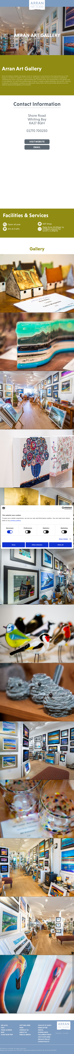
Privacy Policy (44, 1039)
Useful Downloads (43, 1031)
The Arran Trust (44, 1034)
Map (2, 1032)
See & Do (4, 1025)
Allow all (60, 545)
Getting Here (24, 1025)
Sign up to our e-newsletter (45, 1026)
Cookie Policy (43, 1041)
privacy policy (15, 520)
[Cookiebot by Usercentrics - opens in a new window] (63, 508)
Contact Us (24, 1030)
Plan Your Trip (7, 1034)
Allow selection (37, 545)
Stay (3, 1027)
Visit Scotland (44, 1037)
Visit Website (37, 141)
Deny (13, 545)
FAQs (21, 1027)
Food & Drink (6, 1030)
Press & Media (25, 1034)
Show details (63, 539)
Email (37, 147)
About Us (23, 1032)
